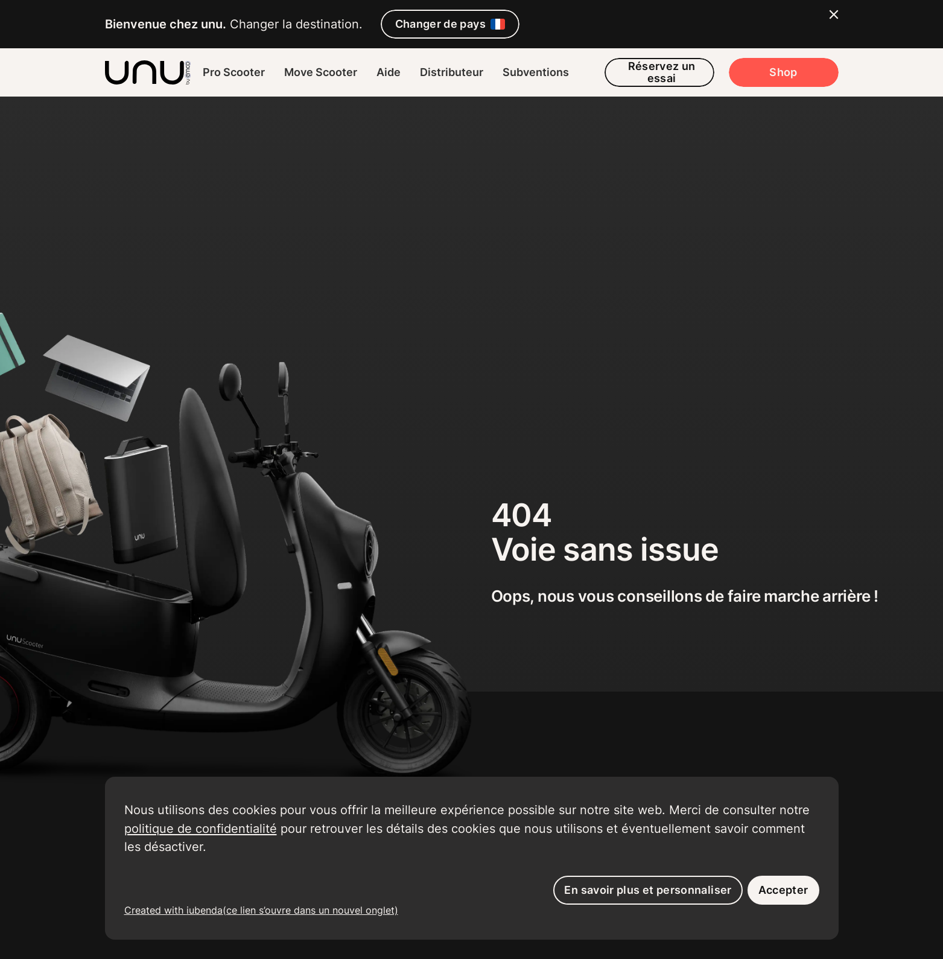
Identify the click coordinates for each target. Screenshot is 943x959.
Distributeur (451, 72)
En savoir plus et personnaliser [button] (647, 890)
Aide (388, 72)
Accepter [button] (783, 890)
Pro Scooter (234, 72)
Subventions (536, 72)
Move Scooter (320, 72)
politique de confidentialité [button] (200, 828)
